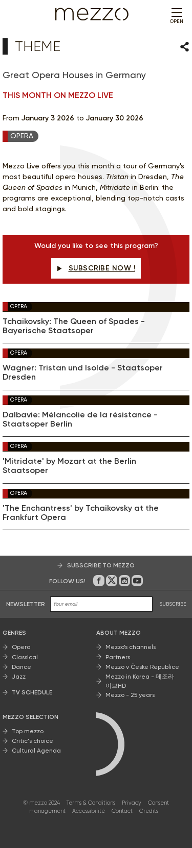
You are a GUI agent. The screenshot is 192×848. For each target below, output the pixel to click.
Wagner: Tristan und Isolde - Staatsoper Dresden (83, 373)
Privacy (131, 803)
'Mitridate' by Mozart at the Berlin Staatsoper (69, 466)
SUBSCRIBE (172, 604)
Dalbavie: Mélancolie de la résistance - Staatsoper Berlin (80, 419)
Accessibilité (88, 811)
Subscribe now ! (96, 268)
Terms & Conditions (91, 803)
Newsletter (25, 604)
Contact (122, 811)
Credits (148, 811)
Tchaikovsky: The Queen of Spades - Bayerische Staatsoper (74, 326)
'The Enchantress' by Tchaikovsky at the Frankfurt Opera (81, 513)
